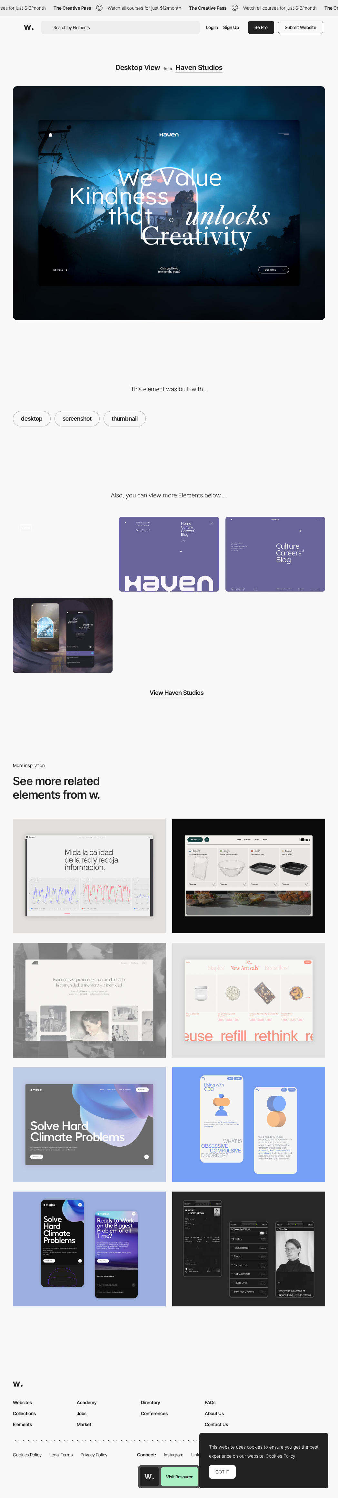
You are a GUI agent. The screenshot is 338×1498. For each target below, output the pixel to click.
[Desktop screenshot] (89, 1000)
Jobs (81, 1413)
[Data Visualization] (89, 876)
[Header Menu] (248, 876)
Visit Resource (179, 1476)
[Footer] (275, 554)
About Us (214, 1413)
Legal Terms (61, 1454)
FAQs (210, 1402)
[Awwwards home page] (149, 1476)
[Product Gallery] (248, 1000)
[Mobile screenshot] (248, 1249)
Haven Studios (199, 67)
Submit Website (300, 27)
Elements (22, 1424)
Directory (150, 1402)
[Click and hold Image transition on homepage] (63, 554)
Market (84, 1424)
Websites (22, 1402)
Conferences (154, 1413)
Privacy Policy (94, 1454)
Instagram (174, 1454)
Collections (24, 1413)
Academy (87, 1402)
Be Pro (261, 27)
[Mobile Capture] (63, 635)
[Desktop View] (89, 1124)
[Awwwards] (29, 27)
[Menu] (169, 554)
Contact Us (216, 1424)
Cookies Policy (27, 1454)
